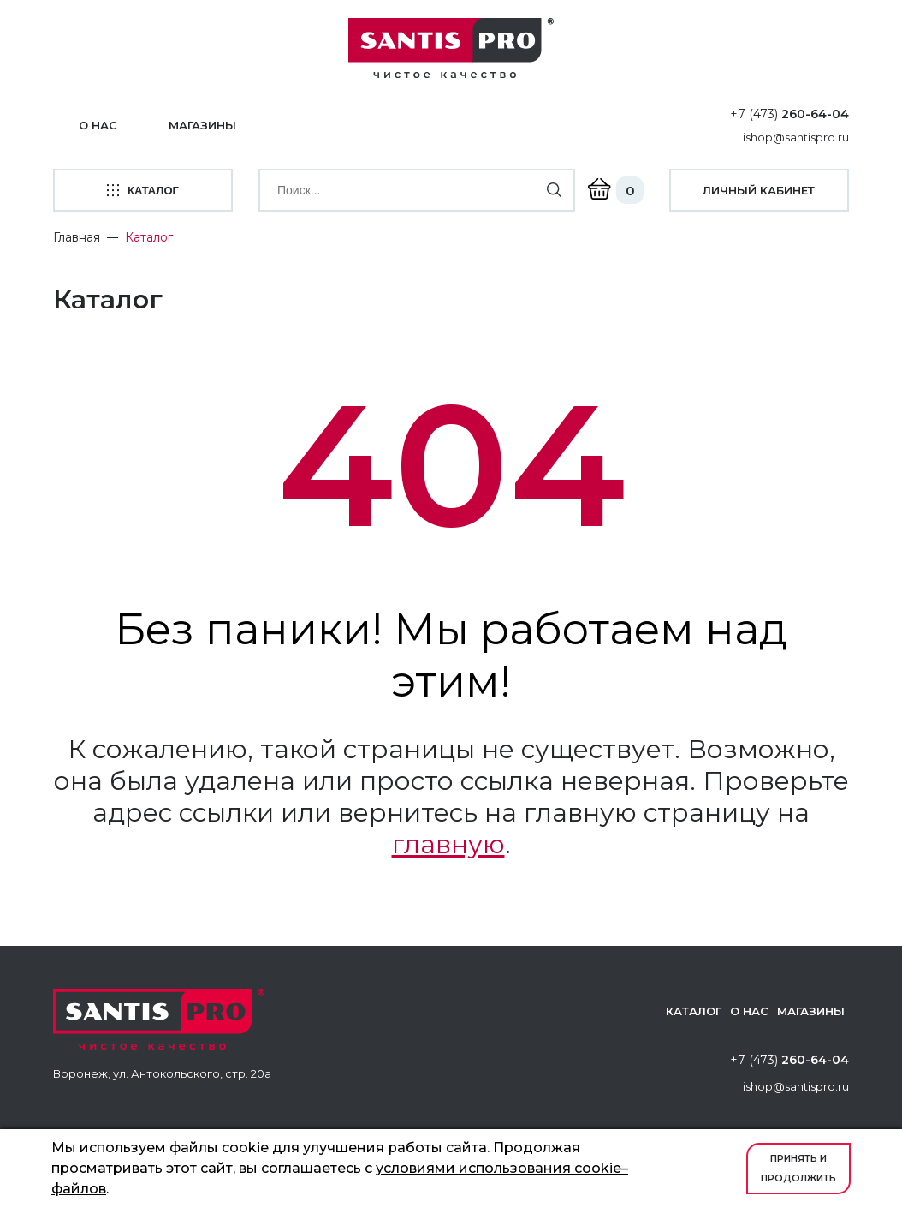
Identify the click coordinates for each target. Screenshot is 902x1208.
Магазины (202, 125)
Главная (76, 237)
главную (448, 844)
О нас (98, 125)
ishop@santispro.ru (796, 137)
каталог (143, 190)
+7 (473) (789, 114)
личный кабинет (759, 190)
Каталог (693, 1011)
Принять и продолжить (798, 1168)
